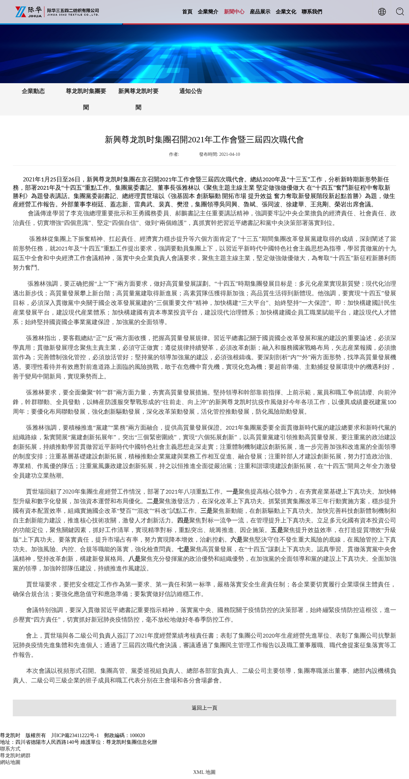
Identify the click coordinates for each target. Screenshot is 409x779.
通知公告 (190, 91)
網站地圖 (10, 762)
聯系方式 (10, 748)
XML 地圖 (204, 772)
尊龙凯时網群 (15, 755)
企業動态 (33, 91)
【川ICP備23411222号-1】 (186, 742)
